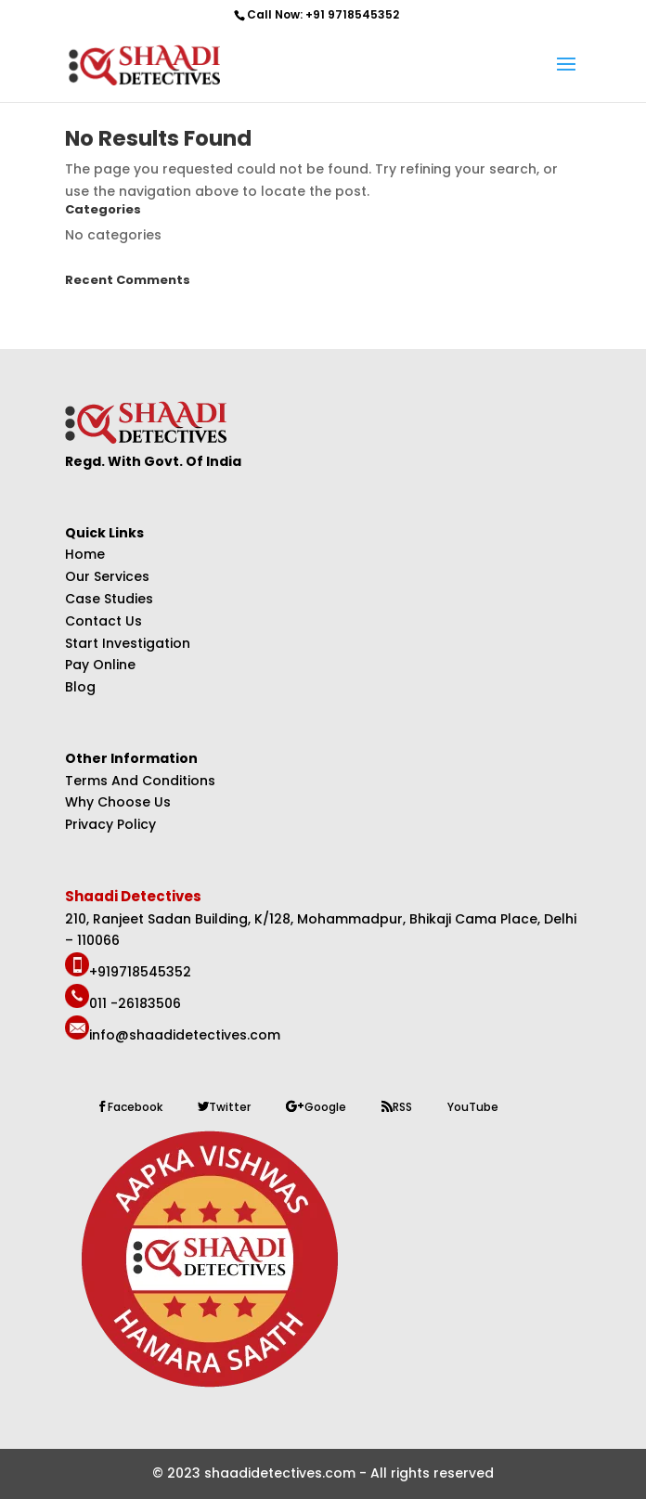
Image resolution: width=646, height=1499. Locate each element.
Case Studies (109, 598)
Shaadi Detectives (134, 896)
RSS (402, 1107)
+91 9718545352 (352, 14)
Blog (80, 687)
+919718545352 (140, 972)
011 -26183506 (135, 1003)
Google (325, 1107)
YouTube (472, 1107)
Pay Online (100, 664)
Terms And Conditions (140, 780)
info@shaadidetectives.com (184, 1035)
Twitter (230, 1107)
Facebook (135, 1107)
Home (85, 554)
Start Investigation (127, 643)
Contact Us (103, 621)
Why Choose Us (118, 802)
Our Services (107, 576)
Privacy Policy (110, 824)
